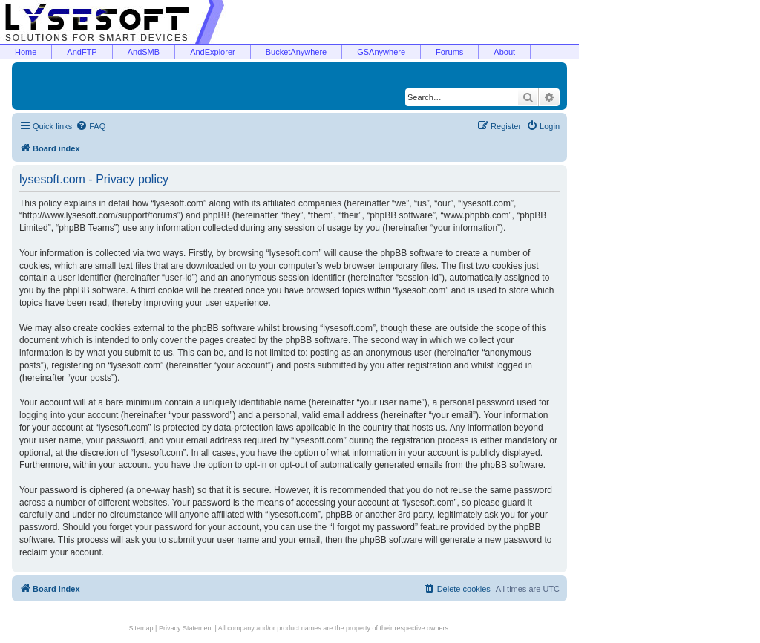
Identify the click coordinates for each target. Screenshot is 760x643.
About (504, 52)
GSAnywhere (381, 52)
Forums (449, 52)
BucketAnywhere (296, 52)
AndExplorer (212, 52)
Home (25, 52)
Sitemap (141, 628)
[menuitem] (90, 126)
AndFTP (81, 52)
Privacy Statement (186, 628)
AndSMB (144, 52)
